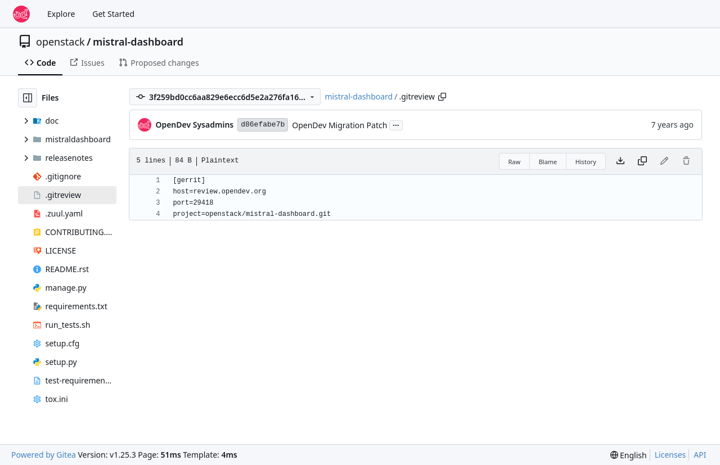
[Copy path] (442, 97)
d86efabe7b (263, 124)
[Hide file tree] (27, 97)
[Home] (21, 14)
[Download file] (620, 161)
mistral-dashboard (138, 41)
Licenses (670, 454)
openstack (60, 41)
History (585, 161)
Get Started (113, 13)
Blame (548, 161)
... (396, 124)
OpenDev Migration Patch (339, 125)
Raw (514, 161)
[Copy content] (642, 161)
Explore (61, 13)
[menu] (628, 455)
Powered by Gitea (43, 454)
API (700, 454)
